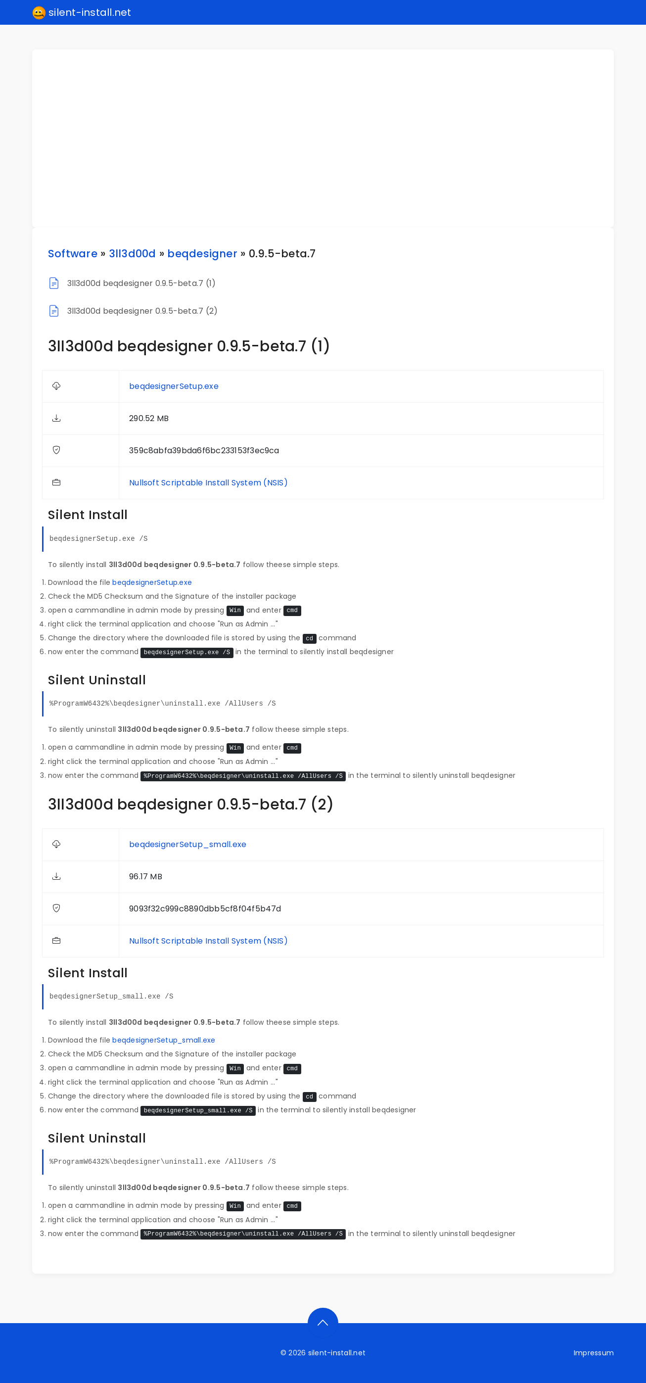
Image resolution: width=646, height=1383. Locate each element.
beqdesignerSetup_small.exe (187, 844)
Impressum (594, 1353)
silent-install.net (82, 12)
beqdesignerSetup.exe (174, 386)
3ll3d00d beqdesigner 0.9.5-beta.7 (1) (141, 283)
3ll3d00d (132, 253)
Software (72, 253)
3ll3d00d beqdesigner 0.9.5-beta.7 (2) (142, 311)
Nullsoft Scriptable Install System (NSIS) (208, 482)
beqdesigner (202, 253)
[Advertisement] (329, 138)
